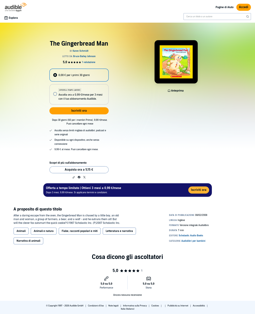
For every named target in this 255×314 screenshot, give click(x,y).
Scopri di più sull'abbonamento (68, 163)
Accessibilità (199, 305)
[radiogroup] (79, 87)
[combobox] (217, 16)
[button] (73, 177)
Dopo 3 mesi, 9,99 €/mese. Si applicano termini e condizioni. (83, 190)
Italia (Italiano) (127, 309)
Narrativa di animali (28, 241)
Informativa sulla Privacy (135, 305)
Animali (21, 231)
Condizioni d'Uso (96, 305)
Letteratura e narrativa (119, 231)
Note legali (113, 305)
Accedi (243, 7)
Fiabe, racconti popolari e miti (80, 231)
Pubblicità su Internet (178, 305)
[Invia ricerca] (248, 16)
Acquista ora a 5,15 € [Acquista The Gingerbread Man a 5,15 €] (79, 169)
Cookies (155, 305)
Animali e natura (44, 231)
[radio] (79, 75)
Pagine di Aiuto (225, 7)
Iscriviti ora (79, 110)
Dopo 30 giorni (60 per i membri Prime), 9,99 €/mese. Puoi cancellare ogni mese (79, 122)
